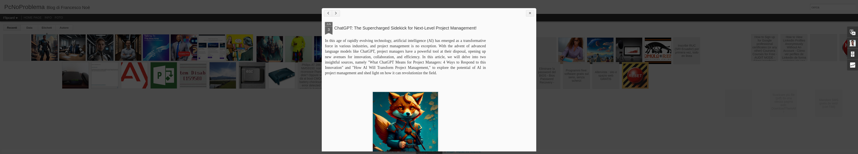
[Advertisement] (509, 89)
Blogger (451, 151)
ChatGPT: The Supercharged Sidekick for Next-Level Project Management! (405, 28)
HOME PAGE (33, 17)
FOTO (59, 17)
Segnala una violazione (468, 151)
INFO (48, 17)
